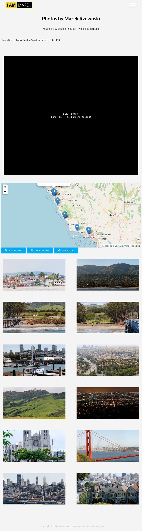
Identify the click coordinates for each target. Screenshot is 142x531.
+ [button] (5, 187)
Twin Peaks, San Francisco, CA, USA (38, 40)
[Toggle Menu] (133, 5)
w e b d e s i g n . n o (89, 28)
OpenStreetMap (122, 246)
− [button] (5, 191)
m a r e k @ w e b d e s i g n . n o (59, 28)
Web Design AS (96, 526)
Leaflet (105, 246)
